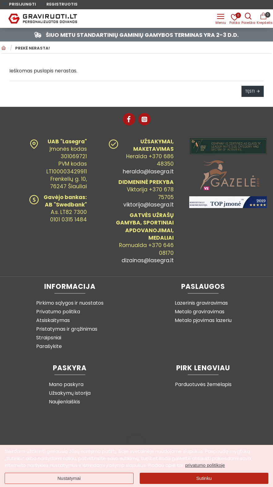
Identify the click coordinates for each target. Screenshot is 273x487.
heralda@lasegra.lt (148, 171)
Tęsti (250, 91)
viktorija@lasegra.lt (148, 204)
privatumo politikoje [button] (205, 465)
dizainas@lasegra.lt (148, 260)
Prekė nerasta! (32, 49)
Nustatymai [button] (69, 478)
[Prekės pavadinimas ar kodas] (248, 18)
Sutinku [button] (204, 478)
